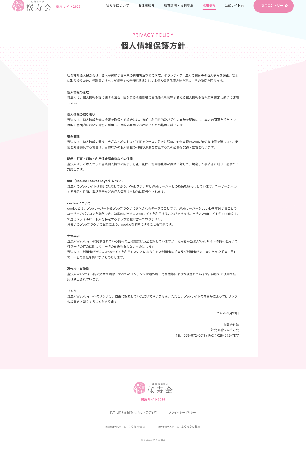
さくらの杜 (123, 427)
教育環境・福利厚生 (178, 11)
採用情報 (209, 11)
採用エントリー (272, 11)
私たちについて (117, 11)
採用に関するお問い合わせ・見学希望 (133, 413)
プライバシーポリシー (182, 413)
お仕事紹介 (146, 11)
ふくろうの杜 (177, 427)
